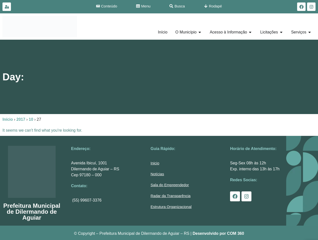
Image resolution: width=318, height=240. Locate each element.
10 (31, 119)
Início (7, 119)
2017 (20, 119)
